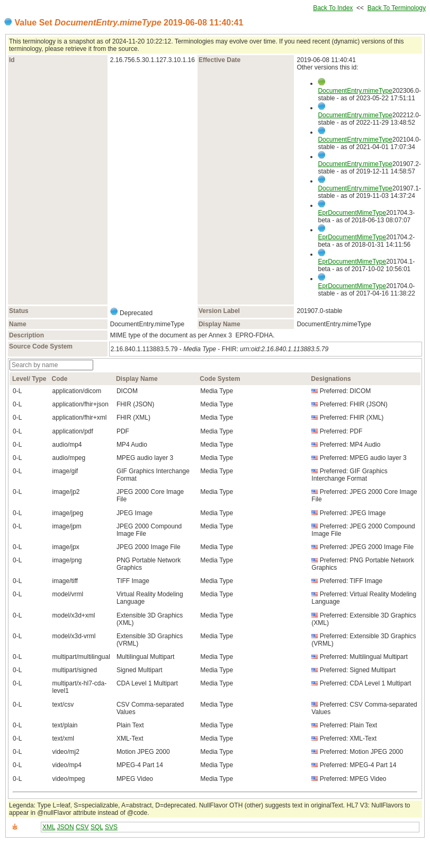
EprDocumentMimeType (352, 212)
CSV (82, 827)
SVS (111, 827)
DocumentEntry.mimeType (355, 90)
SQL (97, 827)
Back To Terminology (397, 8)
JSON (65, 827)
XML (48, 827)
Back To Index (333, 8)
